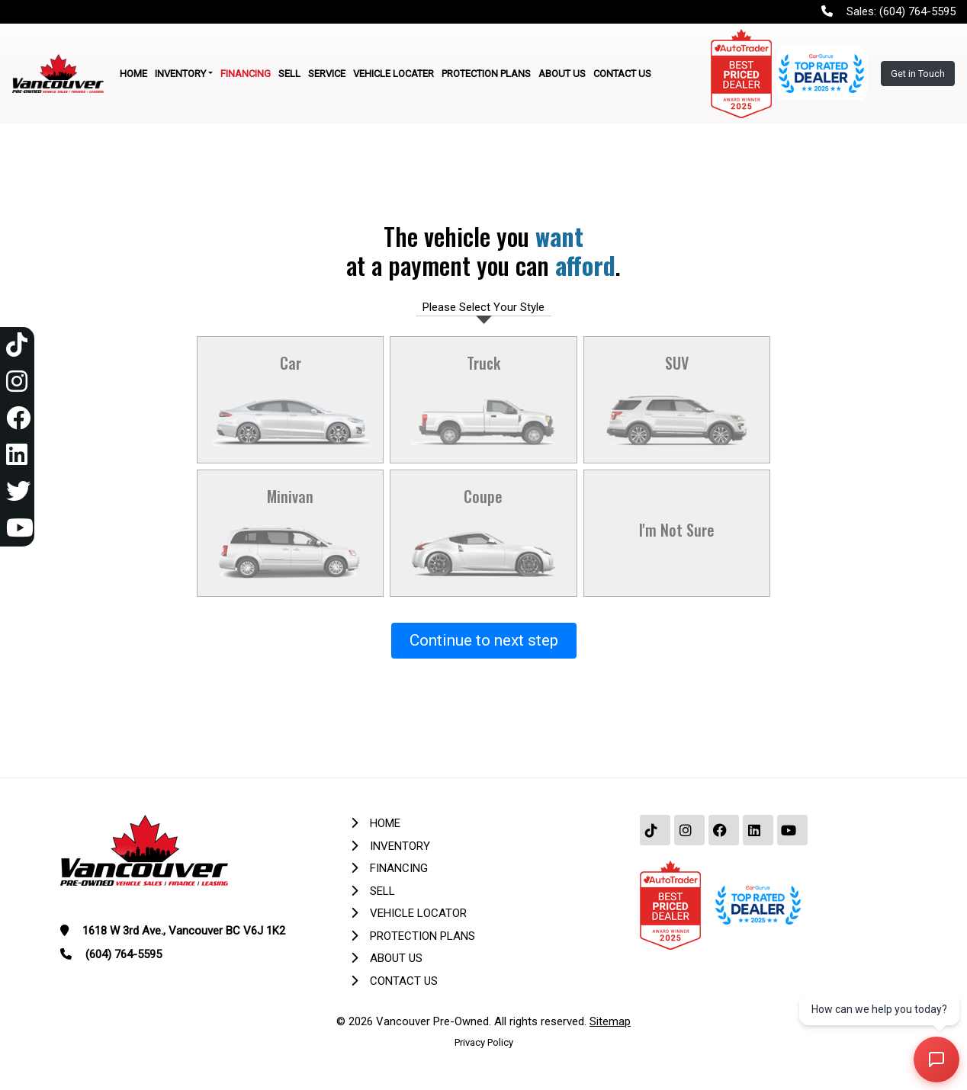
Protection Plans (422, 936)
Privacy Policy (484, 1042)
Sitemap (610, 1021)
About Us (396, 958)
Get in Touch (918, 73)
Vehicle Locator (418, 913)
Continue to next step (484, 640)
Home (385, 823)
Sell (382, 891)
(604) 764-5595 (917, 11)
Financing (399, 868)
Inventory (400, 846)
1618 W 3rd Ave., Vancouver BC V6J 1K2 (183, 931)
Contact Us (404, 981)
